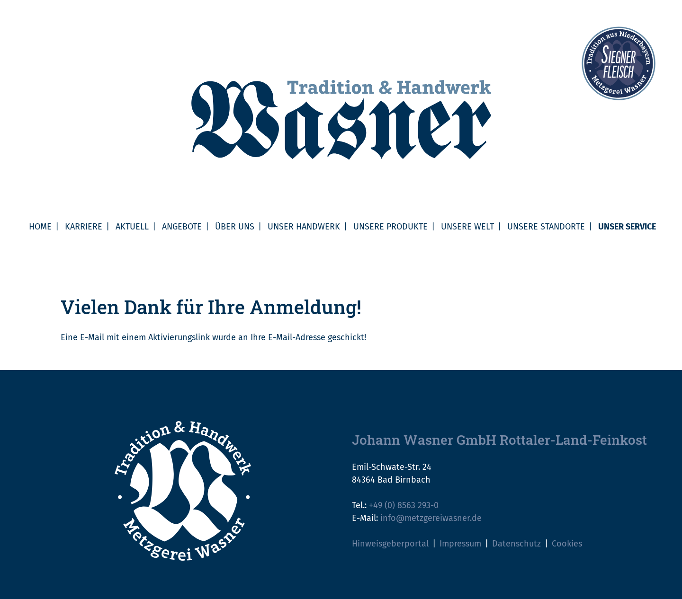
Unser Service (627, 226)
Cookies (567, 543)
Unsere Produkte (390, 226)
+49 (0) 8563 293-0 (404, 505)
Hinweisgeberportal (390, 543)
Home (40, 226)
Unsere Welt (467, 226)
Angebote (182, 226)
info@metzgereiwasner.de (431, 518)
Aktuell (132, 226)
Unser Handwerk (304, 226)
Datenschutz (516, 543)
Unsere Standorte (546, 226)
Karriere (83, 226)
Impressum (460, 543)
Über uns (234, 226)
